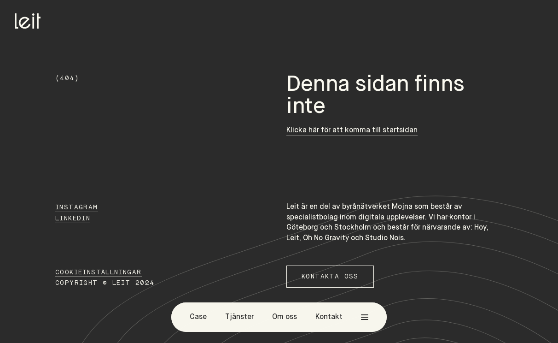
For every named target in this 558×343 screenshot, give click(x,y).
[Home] (28, 21)
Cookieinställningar (98, 272)
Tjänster (239, 317)
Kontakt (329, 317)
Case (198, 317)
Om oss (284, 317)
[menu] (364, 317)
